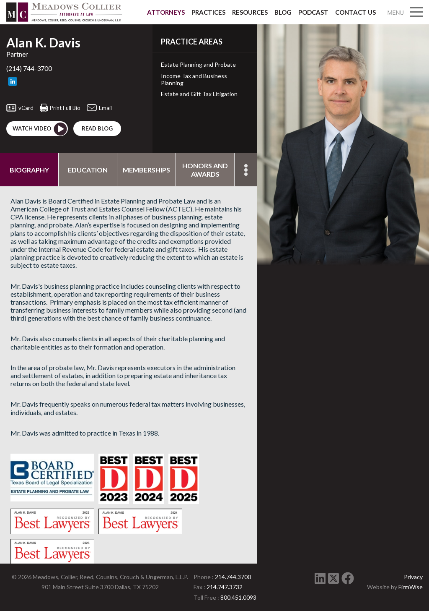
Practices (208, 12)
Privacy (413, 576)
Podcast (313, 12)
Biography (29, 170)
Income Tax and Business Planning (194, 79)
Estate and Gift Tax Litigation (199, 94)
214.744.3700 (233, 576)
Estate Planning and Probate (198, 64)
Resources (250, 12)
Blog (283, 12)
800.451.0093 (238, 597)
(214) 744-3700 (29, 68)
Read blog (97, 128)
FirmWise (410, 586)
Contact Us (355, 12)
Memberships (146, 170)
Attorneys (166, 12)
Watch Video (40, 129)
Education (88, 170)
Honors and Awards (205, 170)
